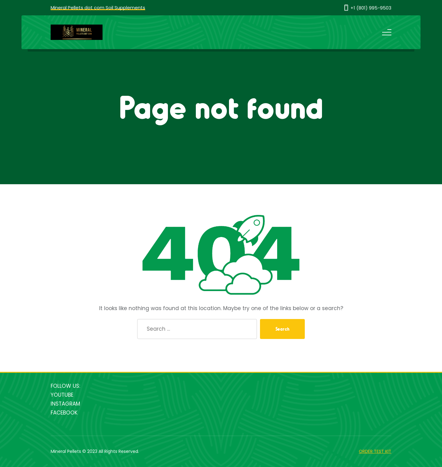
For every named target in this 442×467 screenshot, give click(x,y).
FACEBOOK (64, 412)
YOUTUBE (62, 395)
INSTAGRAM (65, 403)
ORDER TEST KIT (375, 451)
